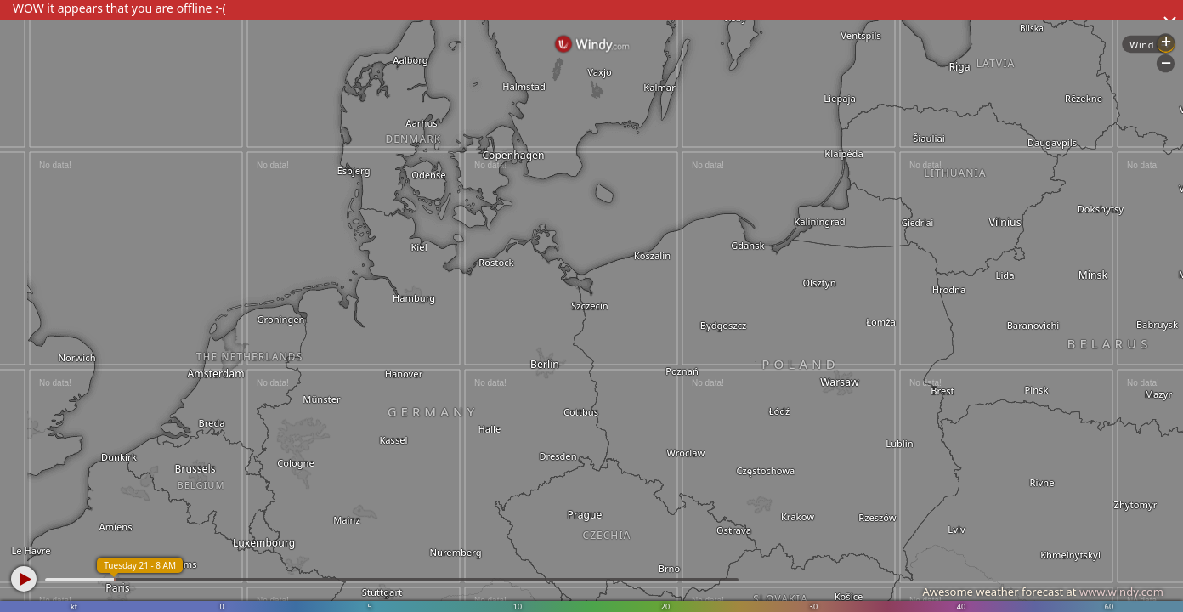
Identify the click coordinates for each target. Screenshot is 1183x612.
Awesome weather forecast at (1042, 591)
